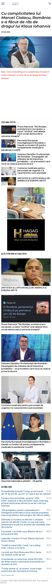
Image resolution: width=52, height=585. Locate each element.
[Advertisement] (26, 99)
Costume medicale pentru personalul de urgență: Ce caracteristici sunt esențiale (32, 170)
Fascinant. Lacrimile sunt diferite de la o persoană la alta (22, 532)
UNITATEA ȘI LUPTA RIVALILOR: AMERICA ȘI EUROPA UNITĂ (33, 179)
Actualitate (20, 254)
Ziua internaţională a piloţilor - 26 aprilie (21, 481)
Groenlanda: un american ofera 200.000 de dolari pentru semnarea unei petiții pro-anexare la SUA (23, 561)
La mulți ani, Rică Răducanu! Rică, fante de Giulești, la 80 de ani (21, 553)
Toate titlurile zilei (7, 575)
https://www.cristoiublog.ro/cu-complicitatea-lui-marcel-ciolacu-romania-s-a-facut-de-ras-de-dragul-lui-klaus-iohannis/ (25, 75)
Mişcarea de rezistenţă (26, 4)
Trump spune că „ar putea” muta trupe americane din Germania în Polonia (21, 569)
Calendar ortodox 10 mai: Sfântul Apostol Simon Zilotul (22, 539)
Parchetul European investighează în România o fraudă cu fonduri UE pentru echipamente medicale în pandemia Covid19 (23, 145)
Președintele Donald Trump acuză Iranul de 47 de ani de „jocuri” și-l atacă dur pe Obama (26, 492)
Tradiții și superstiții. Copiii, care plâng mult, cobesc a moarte (20, 546)
